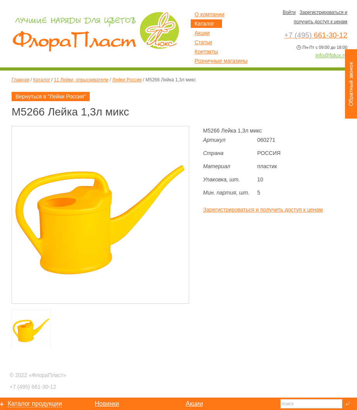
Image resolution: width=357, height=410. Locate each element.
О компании (209, 14)
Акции (202, 33)
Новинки (107, 403)
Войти (289, 12)
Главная (20, 80)
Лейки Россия (127, 80)
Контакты (206, 51)
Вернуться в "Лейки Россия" (50, 96)
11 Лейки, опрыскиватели (81, 80)
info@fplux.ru (331, 55)
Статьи (203, 42)
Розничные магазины (221, 61)
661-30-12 (33, 387)
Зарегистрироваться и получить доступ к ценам (263, 210)
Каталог (41, 80)
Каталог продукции (35, 403)
